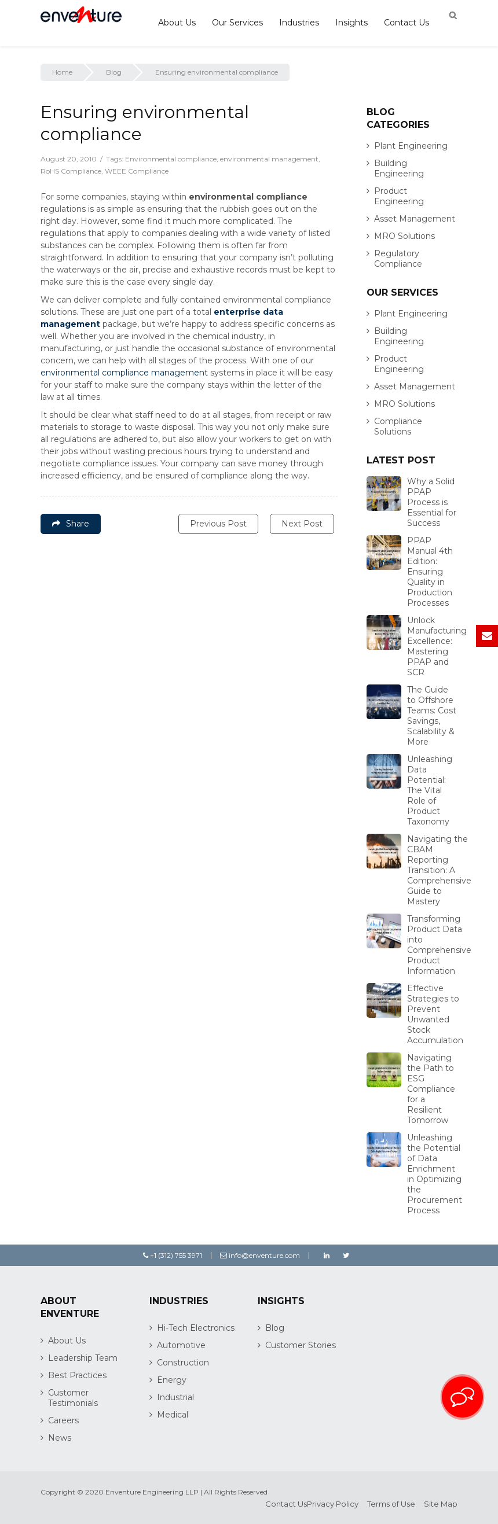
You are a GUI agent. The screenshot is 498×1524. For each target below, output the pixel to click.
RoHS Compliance (71, 171)
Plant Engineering (411, 146)
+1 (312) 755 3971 (172, 1255)
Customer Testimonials (73, 1397)
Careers (63, 1420)
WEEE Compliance (137, 171)
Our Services (237, 22)
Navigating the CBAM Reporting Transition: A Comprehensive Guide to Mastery (439, 870)
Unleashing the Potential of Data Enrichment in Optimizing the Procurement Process (434, 1174)
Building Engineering (399, 168)
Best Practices (77, 1375)
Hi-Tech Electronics (196, 1328)
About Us (177, 22)
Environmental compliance (171, 158)
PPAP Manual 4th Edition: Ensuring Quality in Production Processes (430, 571)
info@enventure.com (260, 1255)
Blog (114, 72)
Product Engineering (399, 196)
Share (70, 523)
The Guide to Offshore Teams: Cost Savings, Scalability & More (431, 715)
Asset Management (414, 218)
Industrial (175, 1397)
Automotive (181, 1345)
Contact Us (406, 22)
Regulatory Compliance (398, 258)
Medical (172, 1414)
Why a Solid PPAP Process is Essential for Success (431, 502)
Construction (183, 1362)
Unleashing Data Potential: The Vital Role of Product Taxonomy (429, 790)
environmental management (269, 158)
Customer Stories (300, 1345)
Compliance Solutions (398, 426)
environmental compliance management (124, 372)
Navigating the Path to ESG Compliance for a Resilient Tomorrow (431, 1088)
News (59, 1438)
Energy (171, 1380)
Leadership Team (83, 1358)
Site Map (440, 1503)
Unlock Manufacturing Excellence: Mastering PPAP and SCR (437, 646)
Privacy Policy (332, 1503)
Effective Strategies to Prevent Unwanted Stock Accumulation (435, 1014)
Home (62, 72)
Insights (351, 22)
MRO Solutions (404, 236)
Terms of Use (391, 1503)
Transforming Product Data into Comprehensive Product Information (439, 945)
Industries (299, 22)
